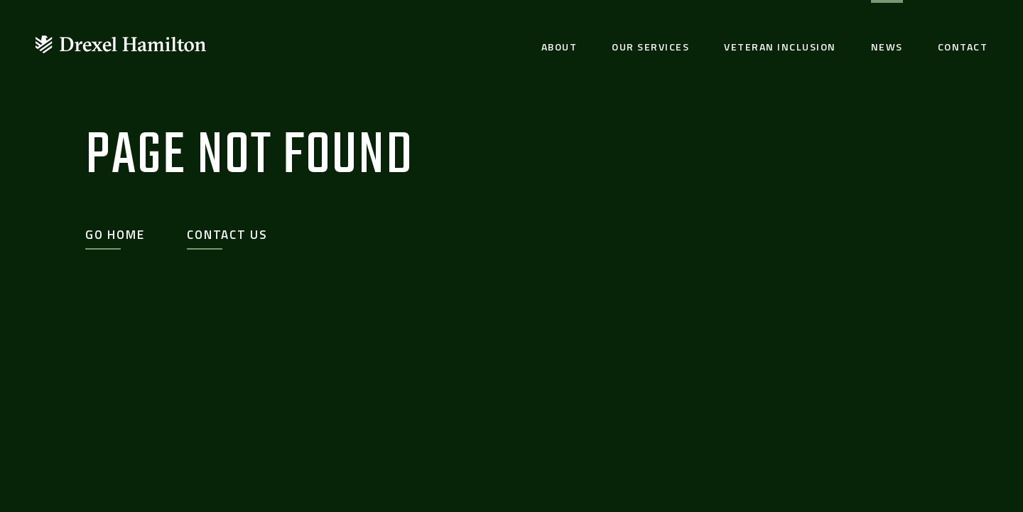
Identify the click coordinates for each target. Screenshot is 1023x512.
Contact (963, 46)
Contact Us (227, 234)
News (887, 46)
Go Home (114, 234)
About (559, 46)
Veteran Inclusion (780, 46)
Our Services (650, 46)
